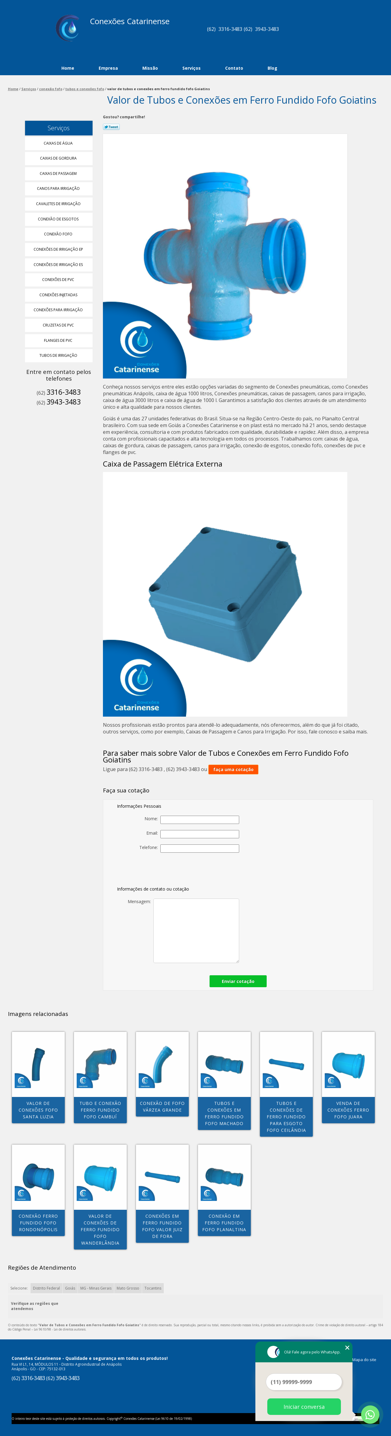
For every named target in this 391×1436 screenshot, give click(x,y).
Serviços (191, 68)
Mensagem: (183, 931)
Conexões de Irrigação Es (59, 264)
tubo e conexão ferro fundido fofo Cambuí (100, 1110)
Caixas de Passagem (59, 173)
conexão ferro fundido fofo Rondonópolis (38, 1222)
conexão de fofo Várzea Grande (162, 1106)
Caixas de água (59, 143)
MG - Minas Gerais (95, 1288)
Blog (272, 68)
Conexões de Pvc (58, 279)
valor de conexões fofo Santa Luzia (38, 1110)
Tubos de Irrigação (58, 355)
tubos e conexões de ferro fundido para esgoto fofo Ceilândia (286, 1116)
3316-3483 (230, 29)
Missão (150, 68)
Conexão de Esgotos (58, 219)
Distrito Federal (46, 1288)
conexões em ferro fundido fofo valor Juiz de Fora (162, 1226)
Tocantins (152, 1288)
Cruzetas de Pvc (59, 325)
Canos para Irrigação (59, 188)
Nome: (191, 820)
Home (67, 68)
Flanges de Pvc (58, 340)
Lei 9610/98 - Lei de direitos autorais (60, 1329)
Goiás (70, 1288)
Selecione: (19, 1288)
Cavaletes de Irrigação (59, 203)
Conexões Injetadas (58, 294)
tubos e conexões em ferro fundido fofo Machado (224, 1113)
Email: (192, 834)
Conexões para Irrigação (59, 309)
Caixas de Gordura (59, 158)
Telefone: (189, 848)
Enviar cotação (238, 981)
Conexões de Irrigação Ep (59, 249)
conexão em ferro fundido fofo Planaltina (224, 1222)
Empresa (108, 68)
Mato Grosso (128, 1288)
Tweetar (111, 127)
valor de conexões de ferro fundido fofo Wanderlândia (100, 1229)
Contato (234, 68)
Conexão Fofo (58, 234)
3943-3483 (267, 29)
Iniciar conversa (304, 1406)
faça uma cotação (233, 769)
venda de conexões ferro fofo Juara (348, 1110)
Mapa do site (364, 1359)
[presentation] (196, 871)
